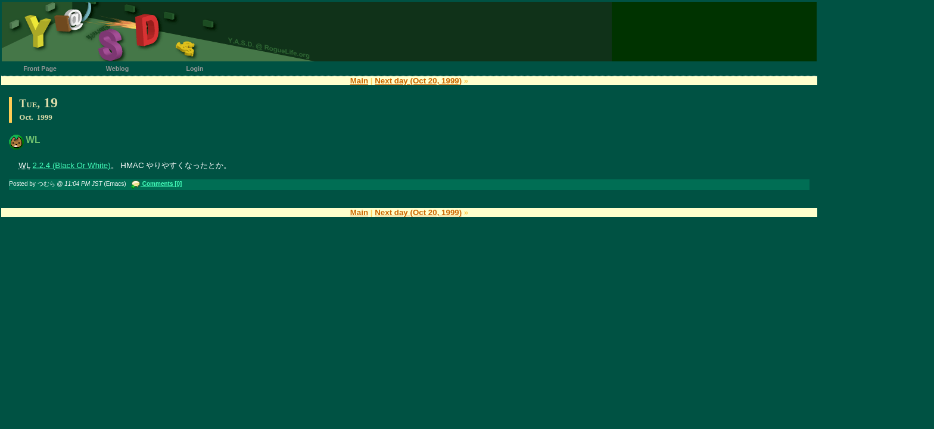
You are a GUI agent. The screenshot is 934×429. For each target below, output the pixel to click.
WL (33, 140)
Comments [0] (161, 184)
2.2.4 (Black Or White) (72, 165)
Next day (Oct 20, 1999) (418, 80)
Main (359, 80)
